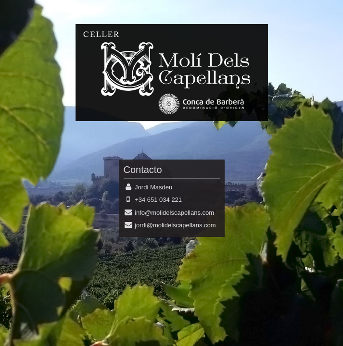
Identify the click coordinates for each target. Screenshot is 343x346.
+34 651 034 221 (158, 199)
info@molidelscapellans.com (174, 212)
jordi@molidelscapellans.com (175, 225)
